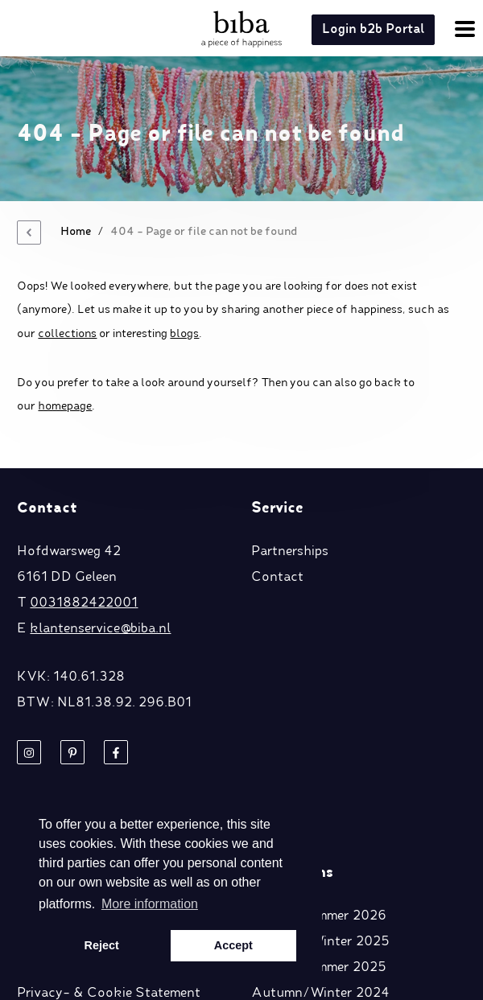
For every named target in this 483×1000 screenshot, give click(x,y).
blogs (184, 334)
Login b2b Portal (373, 29)
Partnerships (289, 551)
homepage (65, 406)
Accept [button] (233, 945)
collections (67, 334)
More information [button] (149, 904)
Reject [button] (102, 945)
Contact (277, 577)
